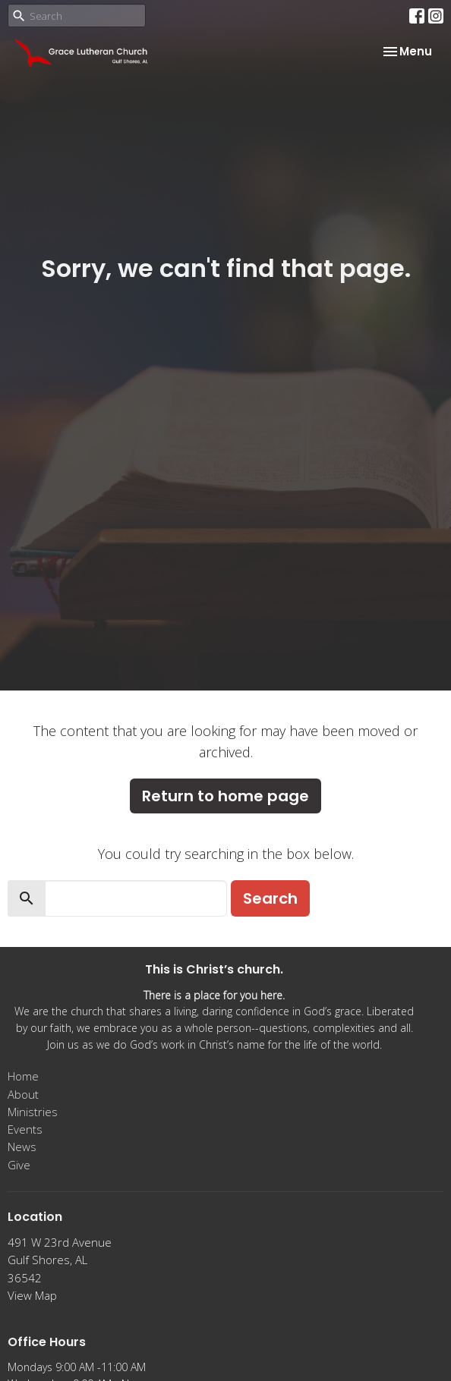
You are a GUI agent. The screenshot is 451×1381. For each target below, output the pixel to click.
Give (19, 1164)
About (23, 1094)
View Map (32, 1295)
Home (23, 1076)
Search (270, 898)
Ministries (33, 1111)
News (22, 1146)
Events (25, 1129)
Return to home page (225, 796)
